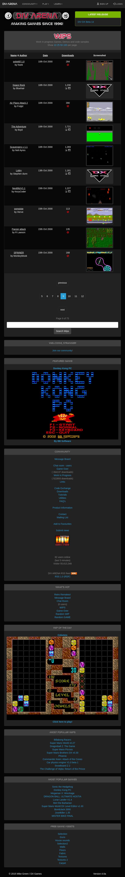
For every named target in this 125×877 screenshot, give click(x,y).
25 (58, 45)
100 (65, 45)
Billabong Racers (62, 739)
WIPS (62, 607)
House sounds (62, 840)
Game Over (62, 469)
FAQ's (62, 501)
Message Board (62, 459)
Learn (58, 4)
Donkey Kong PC (62, 790)
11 (76, 296)
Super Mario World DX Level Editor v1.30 (62, 806)
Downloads (68, 55)
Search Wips (62, 331)
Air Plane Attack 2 (19, 103)
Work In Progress (62, 475)
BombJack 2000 (62, 809)
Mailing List (62, 517)
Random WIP (62, 614)
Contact (62, 514)
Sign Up (102, 4)
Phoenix (62, 756)
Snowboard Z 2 (62, 765)
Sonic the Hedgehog (62, 786)
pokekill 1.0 (18, 61)
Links (62, 481)
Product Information (62, 507)
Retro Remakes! (62, 594)
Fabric (62, 853)
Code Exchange (62, 488)
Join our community (62, 350)
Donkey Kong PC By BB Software (62, 404)
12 (82, 296)
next (62, 309)
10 (55, 45)
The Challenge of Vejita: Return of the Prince (62, 769)
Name (14, 55)
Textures (62, 856)
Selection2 (62, 843)
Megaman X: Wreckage (62, 793)
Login (118, 4)
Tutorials (62, 494)
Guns (62, 837)
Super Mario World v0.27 (62, 743)
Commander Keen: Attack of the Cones (62, 759)
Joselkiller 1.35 (62, 812)
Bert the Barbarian (62, 803)
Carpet (62, 863)
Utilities (62, 498)
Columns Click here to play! (62, 678)
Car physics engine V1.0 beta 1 (62, 762)
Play (45, 4)
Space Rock (19, 85)
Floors (62, 850)
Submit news (62, 530)
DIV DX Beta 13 (86, 22)
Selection (62, 834)
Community (29, 4)
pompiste (18, 208)
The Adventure (18, 126)
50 (61, 45)
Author (23, 55)
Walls (62, 847)
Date (45, 55)
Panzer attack (19, 229)
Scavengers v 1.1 (19, 147)
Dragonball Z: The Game (62, 746)
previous (62, 282)
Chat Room (62, 601)
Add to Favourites (62, 524)
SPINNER (19, 252)
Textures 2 (62, 860)
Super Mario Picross (62, 749)
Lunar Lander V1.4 (62, 799)
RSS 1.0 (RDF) (62, 576)
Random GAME (62, 617)
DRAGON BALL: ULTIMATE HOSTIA (62, 796)
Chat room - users (62, 465)
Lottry (19, 170)
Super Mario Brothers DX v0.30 (62, 752)
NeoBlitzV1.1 (18, 188)
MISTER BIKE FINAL (62, 816)
